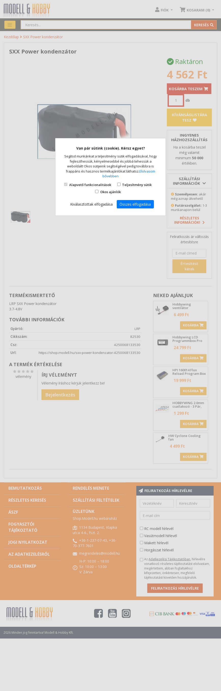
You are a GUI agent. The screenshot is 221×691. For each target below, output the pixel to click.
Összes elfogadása (135, 204)
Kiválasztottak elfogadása (91, 204)
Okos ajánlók (110, 192)
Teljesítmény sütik (137, 184)
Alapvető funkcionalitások (90, 184)
